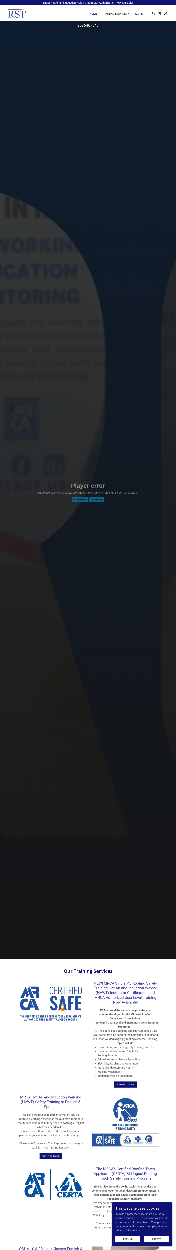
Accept (156, 1239)
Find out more (125, 1084)
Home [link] (93, 13)
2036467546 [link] (88, 25)
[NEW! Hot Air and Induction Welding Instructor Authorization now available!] (88, 3)
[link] (16, 13)
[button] (116, 14)
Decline (128, 1239)
